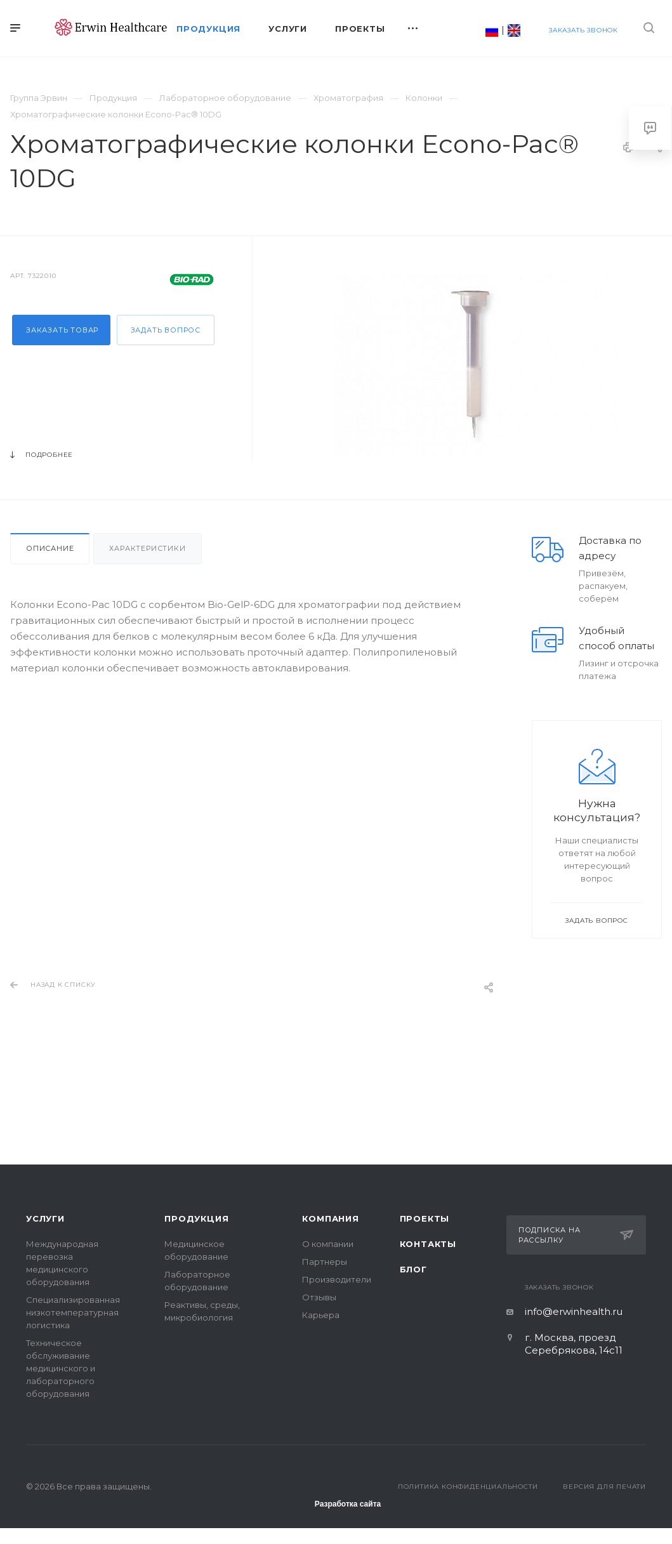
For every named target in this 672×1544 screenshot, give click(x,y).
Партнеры (324, 1262)
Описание (50, 548)
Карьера (320, 1315)
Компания (330, 1218)
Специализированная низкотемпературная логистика (73, 1312)
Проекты (425, 1218)
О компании (327, 1244)
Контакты (428, 1244)
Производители (336, 1279)
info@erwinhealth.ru (574, 1311)
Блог (413, 1269)
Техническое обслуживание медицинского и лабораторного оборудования (60, 1368)
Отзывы (319, 1297)
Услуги (45, 1218)
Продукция (196, 1218)
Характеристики (147, 548)
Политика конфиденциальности (468, 1486)
